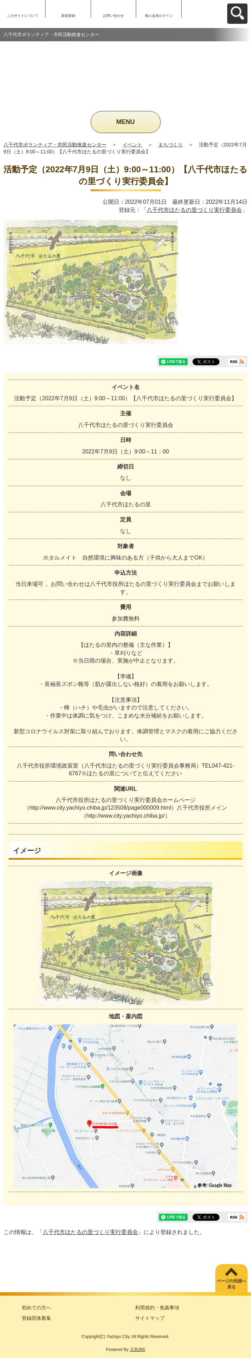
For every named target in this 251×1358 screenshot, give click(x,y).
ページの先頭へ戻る (231, 1284)
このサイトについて (23, 16)
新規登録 (68, 16)
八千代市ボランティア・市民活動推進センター (55, 144)
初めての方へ (36, 1307)
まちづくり (170, 144)
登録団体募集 (36, 1318)
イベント (132, 144)
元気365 (137, 1349)
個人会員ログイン (159, 16)
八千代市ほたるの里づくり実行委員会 (194, 210)
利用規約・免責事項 (157, 1307)
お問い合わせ (113, 16)
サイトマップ (150, 1318)
